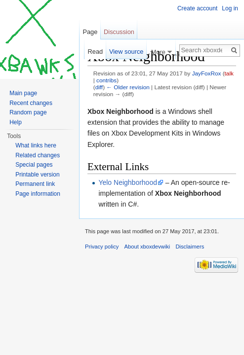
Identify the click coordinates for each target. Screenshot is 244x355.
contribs (106, 80)
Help (15, 122)
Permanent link (35, 183)
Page (89, 32)
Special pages (33, 164)
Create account (197, 8)
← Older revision (128, 87)
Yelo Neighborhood (127, 182)
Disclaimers (189, 246)
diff (99, 87)
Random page (27, 112)
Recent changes (30, 103)
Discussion (119, 32)
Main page (23, 93)
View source (126, 51)
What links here (35, 145)
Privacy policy (102, 246)
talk (229, 73)
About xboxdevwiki (147, 246)
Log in (230, 8)
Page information (37, 193)
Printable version (37, 174)
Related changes (37, 155)
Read (95, 51)
